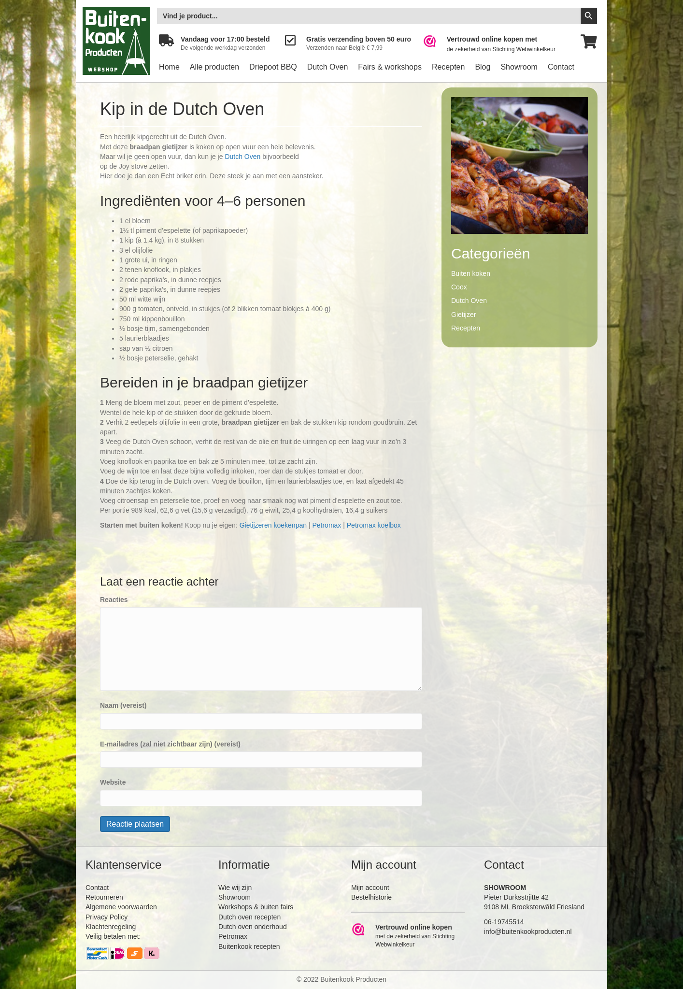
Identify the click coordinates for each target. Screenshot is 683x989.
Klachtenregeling (110, 927)
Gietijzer (463, 314)
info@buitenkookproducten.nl (528, 931)
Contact (561, 67)
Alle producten (214, 67)
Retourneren (104, 897)
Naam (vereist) (123, 705)
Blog (482, 67)
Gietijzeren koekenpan (273, 525)
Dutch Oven (327, 67)
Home (169, 67)
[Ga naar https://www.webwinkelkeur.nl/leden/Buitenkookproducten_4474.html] (496, 44)
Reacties (114, 599)
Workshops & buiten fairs (255, 907)
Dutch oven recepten (249, 917)
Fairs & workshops (390, 67)
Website (113, 782)
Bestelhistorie (371, 897)
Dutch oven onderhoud (252, 927)
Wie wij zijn (235, 887)
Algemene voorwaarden (121, 907)
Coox (459, 287)
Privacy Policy (106, 917)
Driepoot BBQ (273, 67)
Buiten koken (470, 273)
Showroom (518, 67)
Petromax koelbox (374, 525)
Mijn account (370, 887)
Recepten (448, 67)
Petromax (326, 525)
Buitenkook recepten (249, 946)
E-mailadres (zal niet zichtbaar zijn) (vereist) (170, 744)
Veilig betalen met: (113, 936)
